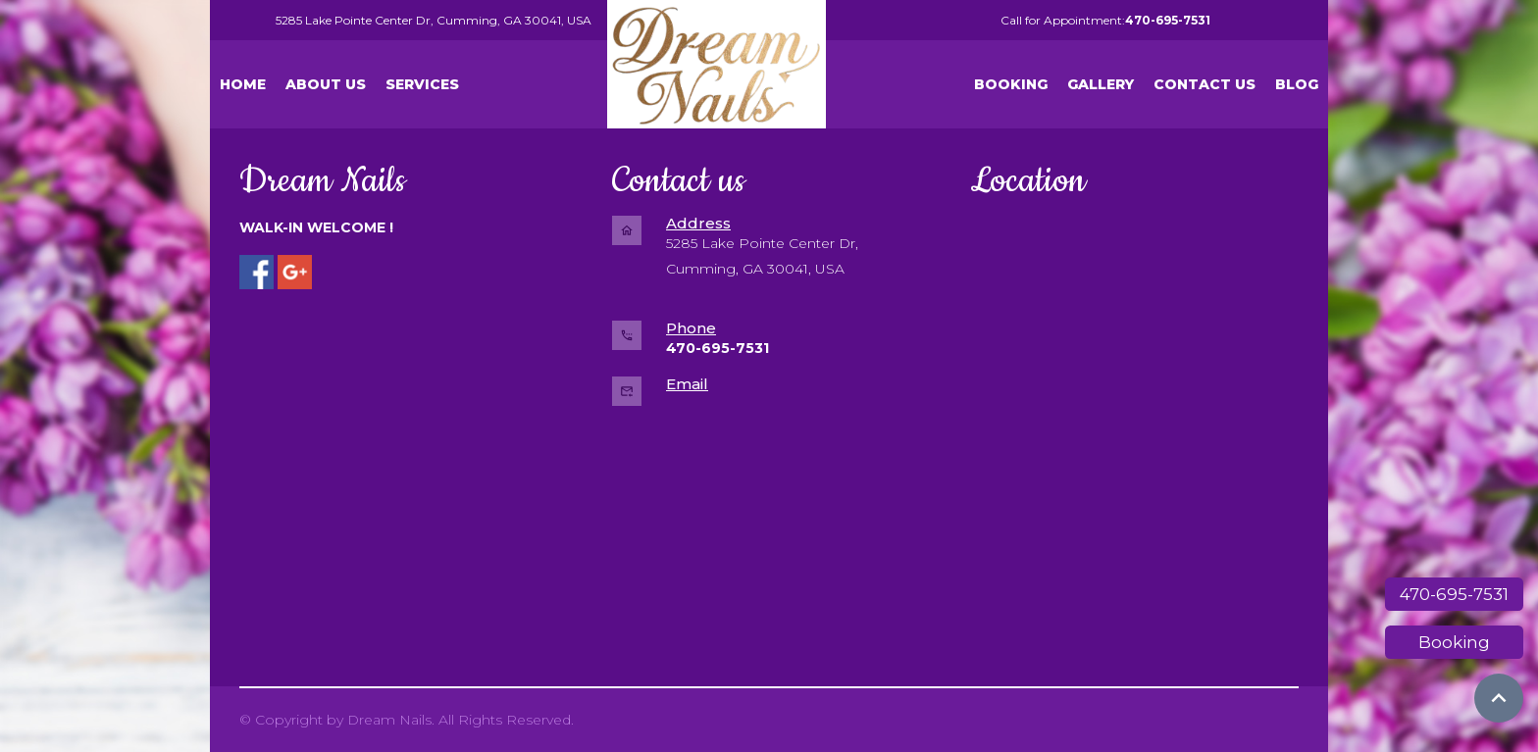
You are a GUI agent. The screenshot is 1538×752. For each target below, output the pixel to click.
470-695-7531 (1454, 594)
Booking (1454, 642)
